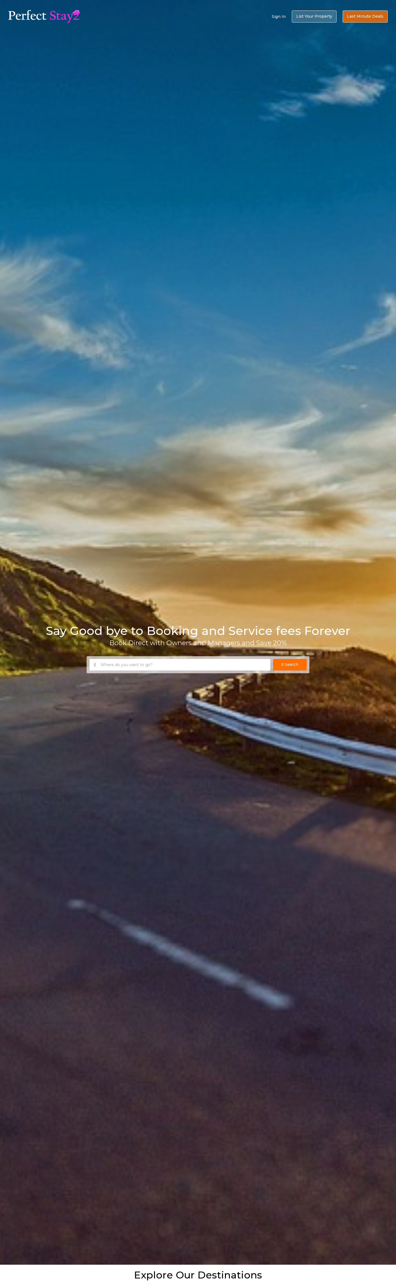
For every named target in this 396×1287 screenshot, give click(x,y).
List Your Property (314, 16)
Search (289, 664)
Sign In (279, 16)
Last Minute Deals (365, 16)
